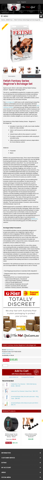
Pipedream (9, 350)
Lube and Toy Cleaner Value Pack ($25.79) (24, 391)
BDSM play (34, 219)
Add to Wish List (13, 377)
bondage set (10, 102)
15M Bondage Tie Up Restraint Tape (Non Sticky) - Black (11, 435)
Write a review (6, 353)
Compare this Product (27, 377)
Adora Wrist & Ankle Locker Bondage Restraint (31, 435)
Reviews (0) (31, 76)
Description (11, 76)
